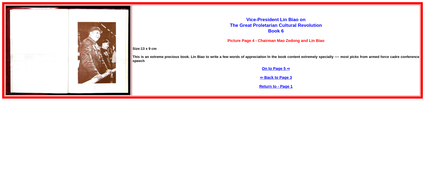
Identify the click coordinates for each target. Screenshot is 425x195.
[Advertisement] (47, 136)
